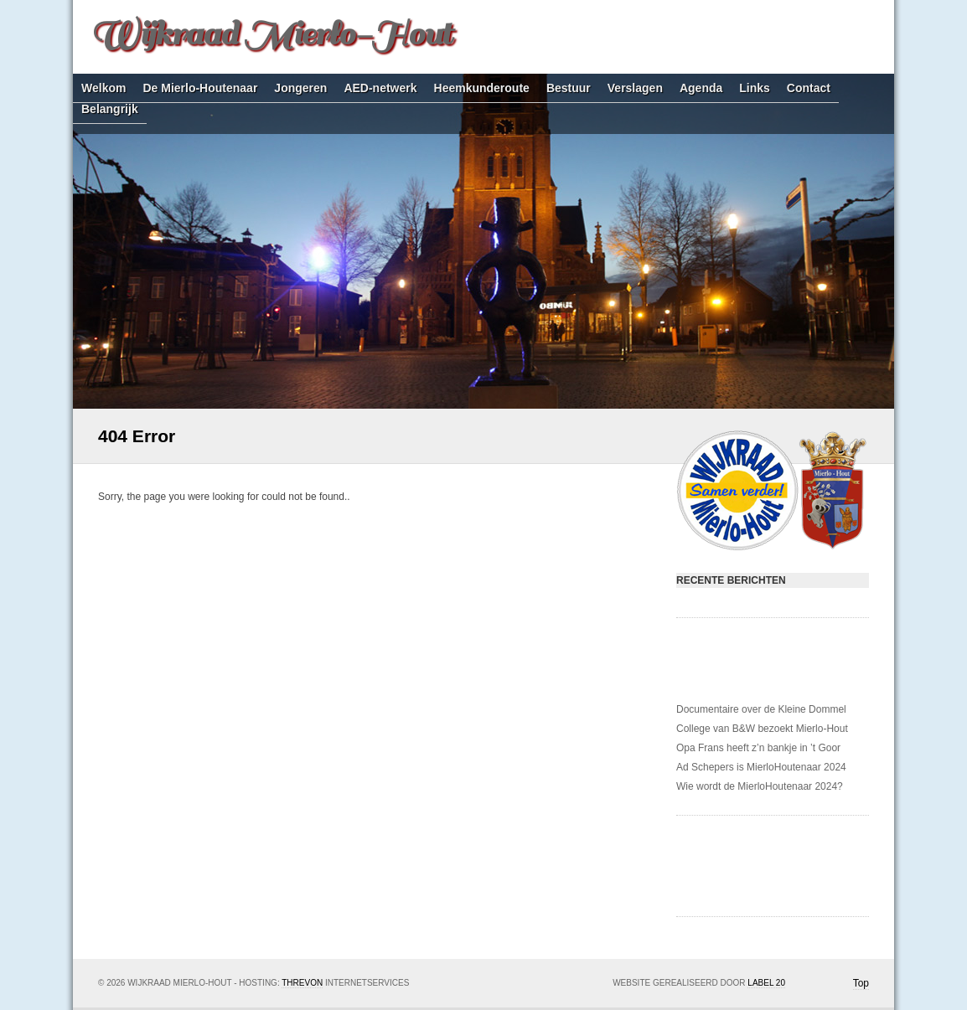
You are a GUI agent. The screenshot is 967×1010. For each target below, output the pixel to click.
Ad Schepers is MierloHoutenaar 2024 (761, 767)
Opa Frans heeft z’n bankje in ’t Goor (758, 748)
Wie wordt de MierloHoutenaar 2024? (759, 786)
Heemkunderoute (482, 88)
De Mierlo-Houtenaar (199, 88)
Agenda (701, 88)
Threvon (302, 982)
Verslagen (635, 88)
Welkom (103, 88)
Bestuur (568, 88)
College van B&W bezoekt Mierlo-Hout (762, 728)
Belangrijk (109, 109)
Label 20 (766, 982)
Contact (808, 88)
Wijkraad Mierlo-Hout (271, 34)
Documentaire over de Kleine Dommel (761, 709)
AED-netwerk (380, 88)
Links (754, 88)
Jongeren (300, 88)
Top (861, 983)
